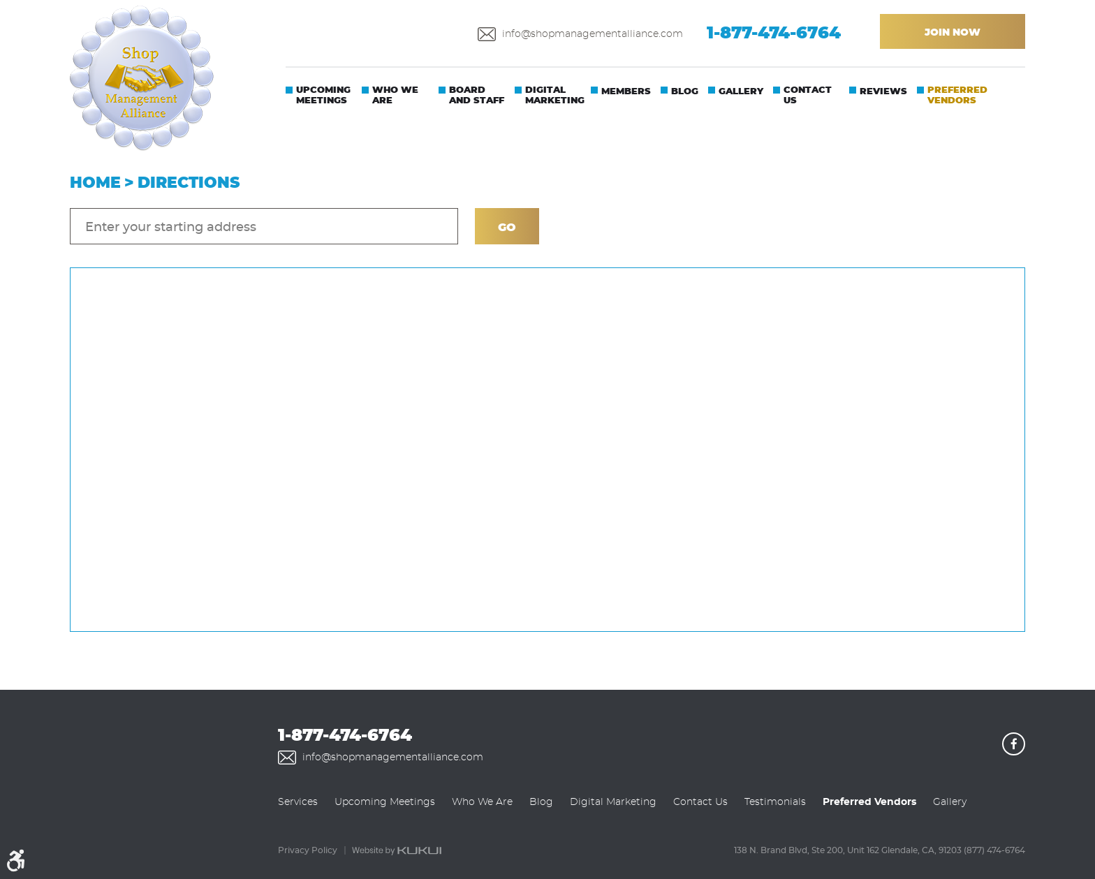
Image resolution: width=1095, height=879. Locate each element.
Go (507, 227)
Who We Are (395, 95)
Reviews (883, 91)
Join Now (952, 33)
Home (95, 183)
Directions (189, 183)
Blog (684, 91)
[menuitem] (319, 99)
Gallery (741, 91)
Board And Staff (476, 95)
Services (298, 802)
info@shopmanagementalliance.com (592, 34)
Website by (396, 850)
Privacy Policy (307, 850)
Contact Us (808, 95)
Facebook (1013, 743)
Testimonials (775, 802)
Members (626, 91)
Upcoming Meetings (323, 95)
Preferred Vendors (957, 95)
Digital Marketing (555, 95)
